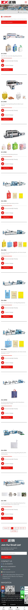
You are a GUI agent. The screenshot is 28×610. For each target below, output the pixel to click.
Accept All (12, 604)
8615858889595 (12, 566)
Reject (4, 604)
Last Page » (14, 530)
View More (7, 69)
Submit (6, 557)
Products (10, 608)
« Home (5, 528)
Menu (3, 608)
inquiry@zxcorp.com (10, 572)
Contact (17, 608)
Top (24, 608)
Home (21, 12)
